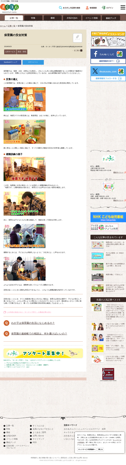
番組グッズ (11, 442)
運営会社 (64, 458)
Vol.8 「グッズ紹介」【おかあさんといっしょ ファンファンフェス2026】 (115, 347)
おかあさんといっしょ (73, 436)
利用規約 (34, 458)
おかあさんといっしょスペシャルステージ (82, 429)
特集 (8, 429)
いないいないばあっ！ (73, 439)
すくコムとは (38, 425)
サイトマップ (38, 439)
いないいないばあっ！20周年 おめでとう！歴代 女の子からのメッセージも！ (115, 358)
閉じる (100, 449)
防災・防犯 (22, 52)
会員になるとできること (43, 429)
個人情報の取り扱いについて (49, 458)
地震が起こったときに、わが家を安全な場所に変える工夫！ (115, 244)
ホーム (3, 26)
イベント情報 (12, 439)
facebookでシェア (10, 62)
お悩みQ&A (11, 436)
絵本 (104, 429)
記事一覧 (11, 26)
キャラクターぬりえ (72, 432)
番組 (8, 432)
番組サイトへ (118, 172)
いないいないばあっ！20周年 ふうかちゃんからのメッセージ (115, 325)
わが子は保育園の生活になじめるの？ (33, 323)
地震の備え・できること (114, 274)
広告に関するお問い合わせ (78, 458)
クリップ (77, 37)
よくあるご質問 (39, 432)
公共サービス (10, 52)
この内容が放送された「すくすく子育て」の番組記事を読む (29, 312)
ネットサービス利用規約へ (86, 449)
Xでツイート (33, 62)
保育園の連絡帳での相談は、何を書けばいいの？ (39, 333)
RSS (35, 442)
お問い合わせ (38, 436)
